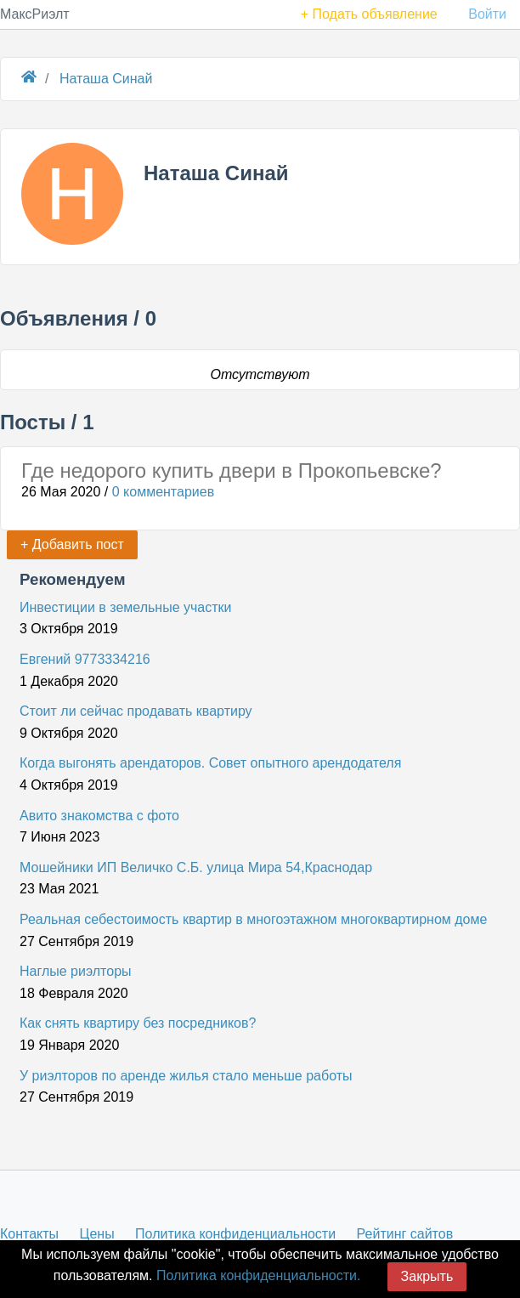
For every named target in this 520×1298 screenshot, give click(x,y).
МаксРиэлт (35, 14)
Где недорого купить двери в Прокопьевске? (231, 470)
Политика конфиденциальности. (258, 1275)
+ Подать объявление (369, 14)
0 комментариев (163, 492)
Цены (97, 1234)
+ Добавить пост (72, 544)
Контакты (29, 1234)
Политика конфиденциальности (235, 1234)
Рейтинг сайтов (405, 1234)
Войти (487, 14)
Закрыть (427, 1276)
